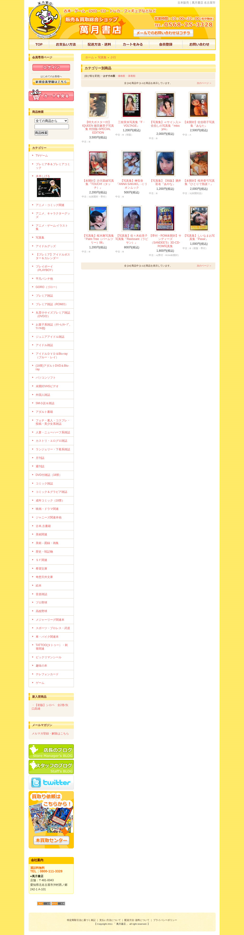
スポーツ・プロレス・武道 (53, 628)
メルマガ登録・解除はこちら (50, 733)
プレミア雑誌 (44, 295)
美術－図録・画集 (47, 543)
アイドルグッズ (46, 246)
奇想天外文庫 (44, 577)
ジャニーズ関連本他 (48, 517)
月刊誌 (40, 458)
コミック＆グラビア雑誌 (51, 492)
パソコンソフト (46, 377)
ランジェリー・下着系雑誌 (53, 449)
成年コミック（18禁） (50, 500)
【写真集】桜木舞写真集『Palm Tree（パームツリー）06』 (98, 239)
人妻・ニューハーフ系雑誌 (53, 432)
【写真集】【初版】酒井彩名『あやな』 (165, 182)
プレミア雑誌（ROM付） (52, 304)
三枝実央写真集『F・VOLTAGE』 (131, 123)
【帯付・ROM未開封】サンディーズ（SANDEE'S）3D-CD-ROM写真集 (165, 241)
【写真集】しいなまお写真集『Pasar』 (199, 237)
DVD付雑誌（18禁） (49, 475)
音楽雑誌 (41, 594)
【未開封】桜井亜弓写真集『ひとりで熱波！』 (199, 182)
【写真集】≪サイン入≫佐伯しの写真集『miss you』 (165, 125)
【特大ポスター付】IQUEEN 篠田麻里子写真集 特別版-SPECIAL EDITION (98, 127)
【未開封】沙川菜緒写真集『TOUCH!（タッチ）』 (98, 184)
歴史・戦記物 (44, 551)
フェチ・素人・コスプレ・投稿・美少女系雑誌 (53, 422)
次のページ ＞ (204, 83)
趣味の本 (41, 665)
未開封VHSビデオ (47, 386)
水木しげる (53, 186)
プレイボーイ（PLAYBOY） (45, 268)
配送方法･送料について (136, 920)
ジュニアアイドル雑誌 (50, 336)
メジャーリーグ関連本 (50, 619)
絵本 (38, 585)
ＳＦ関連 (41, 560)
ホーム (89, 57)
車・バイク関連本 (47, 636)
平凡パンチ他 (44, 278)
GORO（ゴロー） (47, 287)
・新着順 (130, 76)
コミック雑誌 (44, 483)
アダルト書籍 (44, 411)
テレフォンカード (47, 674)
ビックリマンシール (48, 657)
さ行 (113, 57)
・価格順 (120, 76)
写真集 (40, 237)
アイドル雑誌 (44, 345)
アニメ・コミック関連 (50, 205)
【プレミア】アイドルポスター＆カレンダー (53, 256)
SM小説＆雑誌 (45, 403)
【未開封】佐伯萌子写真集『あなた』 (199, 123)
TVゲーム (42, 155)
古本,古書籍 (43, 526)
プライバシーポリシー (165, 920)
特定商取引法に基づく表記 (81, 920)
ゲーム (40, 683)
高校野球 (41, 611)
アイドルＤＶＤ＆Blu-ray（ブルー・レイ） (52, 355)
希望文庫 (41, 568)
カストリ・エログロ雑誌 (51, 440)
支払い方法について (110, 920)
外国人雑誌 (43, 395)
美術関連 (41, 534)
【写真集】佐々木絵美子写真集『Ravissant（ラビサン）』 (131, 239)
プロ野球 (41, 602)
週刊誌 (40, 466)
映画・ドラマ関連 (47, 509)
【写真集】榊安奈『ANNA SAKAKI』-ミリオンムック (131, 184)
